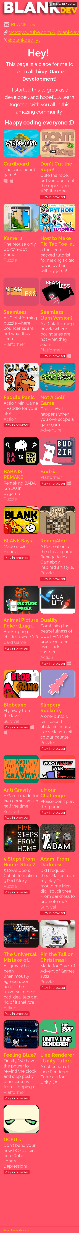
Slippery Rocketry (51, 707)
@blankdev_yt (24, 40)
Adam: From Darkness (54, 861)
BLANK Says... (20, 541)
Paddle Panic (19, 397)
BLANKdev (23, 24)
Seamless (15, 312)
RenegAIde (53, 541)
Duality (48, 620)
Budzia (48, 471)
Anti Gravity (17, 790)
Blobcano (15, 705)
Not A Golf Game (52, 400)
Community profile (20, 1230)
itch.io (6, 1230)
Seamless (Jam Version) (56, 315)
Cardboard (16, 164)
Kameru (13, 238)
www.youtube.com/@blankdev (44, 32)
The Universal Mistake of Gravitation (20, 960)
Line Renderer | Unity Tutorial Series (57, 1060)
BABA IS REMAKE (13, 474)
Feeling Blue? (20, 1055)
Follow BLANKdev (62, 4)
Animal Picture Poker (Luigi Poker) (21, 625)
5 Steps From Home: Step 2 (19, 861)
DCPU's (12, 1139)
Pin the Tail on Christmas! (57, 957)
